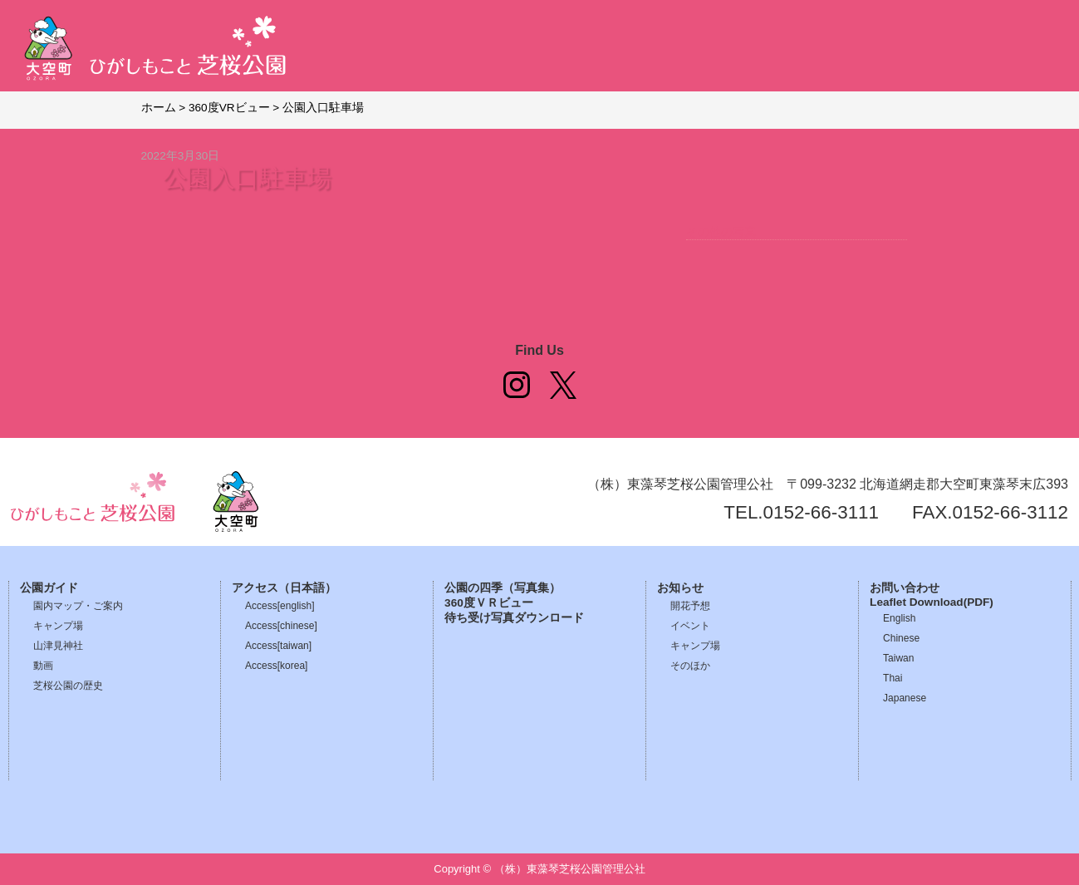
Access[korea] (276, 665)
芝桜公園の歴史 (68, 685)
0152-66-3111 (821, 512)
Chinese (901, 638)
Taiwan (898, 658)
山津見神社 (58, 645)
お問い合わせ (904, 588)
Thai (892, 678)
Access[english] (279, 606)
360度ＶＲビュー (488, 603)
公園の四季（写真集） (502, 588)
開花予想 (690, 606)
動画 (43, 665)
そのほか (690, 665)
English (899, 618)
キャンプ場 (58, 626)
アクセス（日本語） (284, 588)
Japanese (904, 698)
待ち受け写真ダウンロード (514, 618)
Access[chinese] (281, 626)
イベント (690, 626)
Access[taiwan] (278, 645)
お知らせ (680, 588)
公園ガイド (49, 588)
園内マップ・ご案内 (78, 606)
